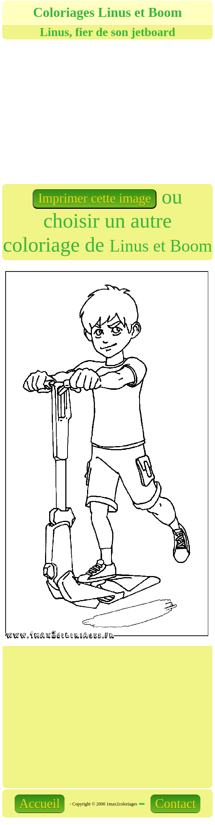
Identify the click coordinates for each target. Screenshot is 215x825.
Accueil (39, 803)
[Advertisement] (81, 111)
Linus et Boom (161, 245)
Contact (175, 803)
